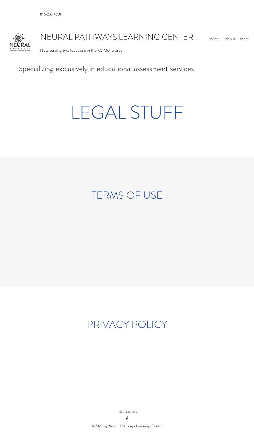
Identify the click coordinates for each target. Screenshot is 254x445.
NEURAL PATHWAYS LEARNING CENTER (116, 37)
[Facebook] (127, 418)
